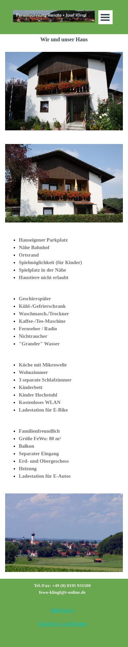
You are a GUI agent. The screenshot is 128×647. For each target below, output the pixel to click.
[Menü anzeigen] (105, 17)
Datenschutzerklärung (62, 624)
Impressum (62, 610)
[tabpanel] (64, 258)
